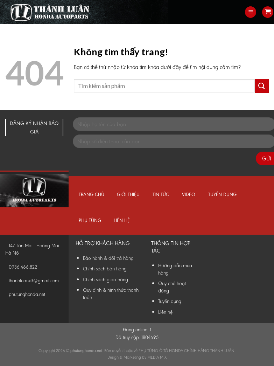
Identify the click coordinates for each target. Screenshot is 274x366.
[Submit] (262, 85)
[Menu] (250, 12)
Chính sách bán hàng (105, 268)
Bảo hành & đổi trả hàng (108, 258)
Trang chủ (91, 195)
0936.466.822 (23, 267)
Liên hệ (122, 220)
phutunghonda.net (27, 294)
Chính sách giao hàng (105, 279)
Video (188, 195)
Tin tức (161, 195)
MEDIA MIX (157, 357)
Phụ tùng (90, 220)
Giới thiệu (128, 195)
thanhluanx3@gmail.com (34, 281)
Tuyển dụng (222, 195)
